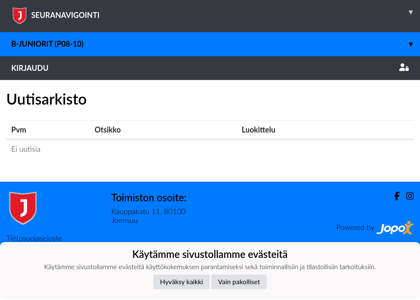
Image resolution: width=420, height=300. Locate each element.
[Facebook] (394, 196)
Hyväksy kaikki (181, 281)
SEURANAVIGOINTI (215, 12)
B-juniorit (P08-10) (215, 44)
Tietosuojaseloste (34, 237)
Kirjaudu (210, 67)
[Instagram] (407, 196)
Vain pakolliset (239, 281)
